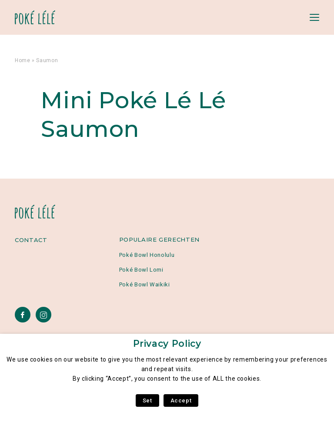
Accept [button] (181, 400)
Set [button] (147, 400)
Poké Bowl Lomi (141, 269)
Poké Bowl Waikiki (144, 284)
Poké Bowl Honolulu (147, 255)
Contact (31, 239)
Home (22, 60)
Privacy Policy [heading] (167, 343)
